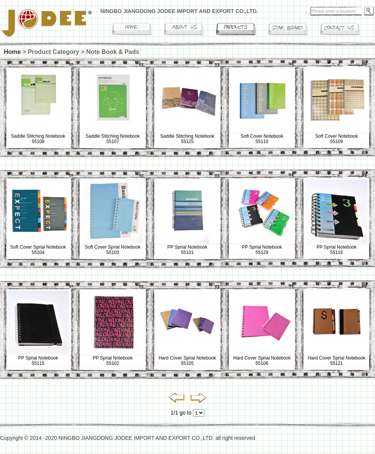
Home (12, 52)
